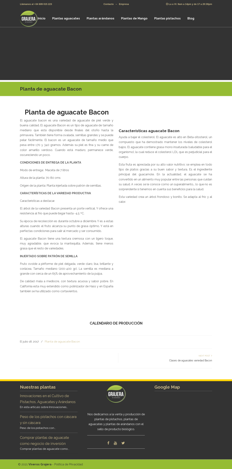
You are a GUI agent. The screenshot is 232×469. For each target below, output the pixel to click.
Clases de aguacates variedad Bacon (190, 360)
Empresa (124, 4)
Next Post (205, 355)
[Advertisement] (116, 54)
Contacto (108, 4)
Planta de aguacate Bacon (62, 341)
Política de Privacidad (68, 464)
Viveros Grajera (33, 18)
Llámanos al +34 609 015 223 (36, 4)
